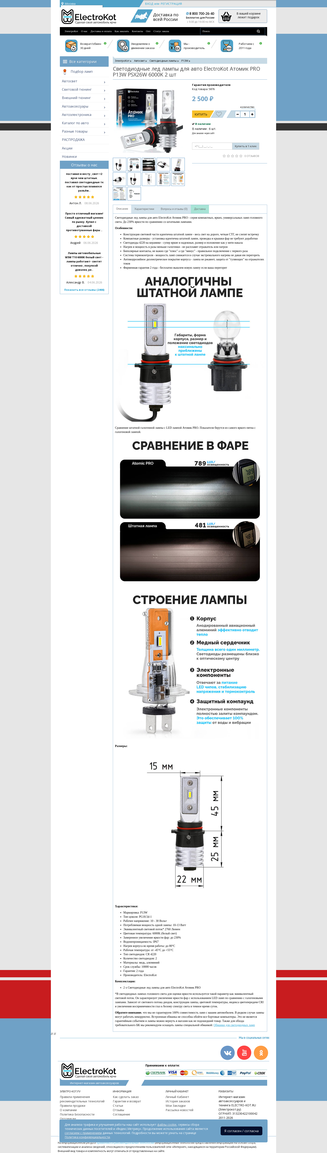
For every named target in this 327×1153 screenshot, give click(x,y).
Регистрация (171, 4)
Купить (201, 114)
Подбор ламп (77, 72)
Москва (68, 4)
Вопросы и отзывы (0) (174, 209)
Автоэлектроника (76, 114)
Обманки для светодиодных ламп (234, 1025)
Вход (149, 4)
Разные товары (74, 131)
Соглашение (121, 1114)
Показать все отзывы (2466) (84, 290)
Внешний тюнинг (76, 97)
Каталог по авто (75, 123)
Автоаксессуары (75, 106)
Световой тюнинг (77, 89)
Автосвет (69, 81)
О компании (68, 1110)
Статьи (118, 1106)
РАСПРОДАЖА (73, 139)
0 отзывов (251, 156)
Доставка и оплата (101, 31)
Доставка (200, 209)
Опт (148, 31)
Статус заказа (161, 31)
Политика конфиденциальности (87, 1137)
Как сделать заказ (126, 1097)
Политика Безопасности (77, 1114)
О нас (84, 31)
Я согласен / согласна (241, 1131)
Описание (122, 209)
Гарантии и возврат (127, 1101)
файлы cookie (166, 1125)
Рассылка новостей (179, 1110)
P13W (184, 61)
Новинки (69, 156)
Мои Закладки (176, 1106)
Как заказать (121, 31)
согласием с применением (83, 1133)
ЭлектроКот (71, 31)
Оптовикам (68, 1119)
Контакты (137, 31)
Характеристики (144, 209)
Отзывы (118, 1110)
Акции (67, 148)
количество (247, 107)
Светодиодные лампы (163, 61)
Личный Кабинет (177, 1097)
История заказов (178, 1101)
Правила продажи (72, 1106)
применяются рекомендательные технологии (125, 1142)
